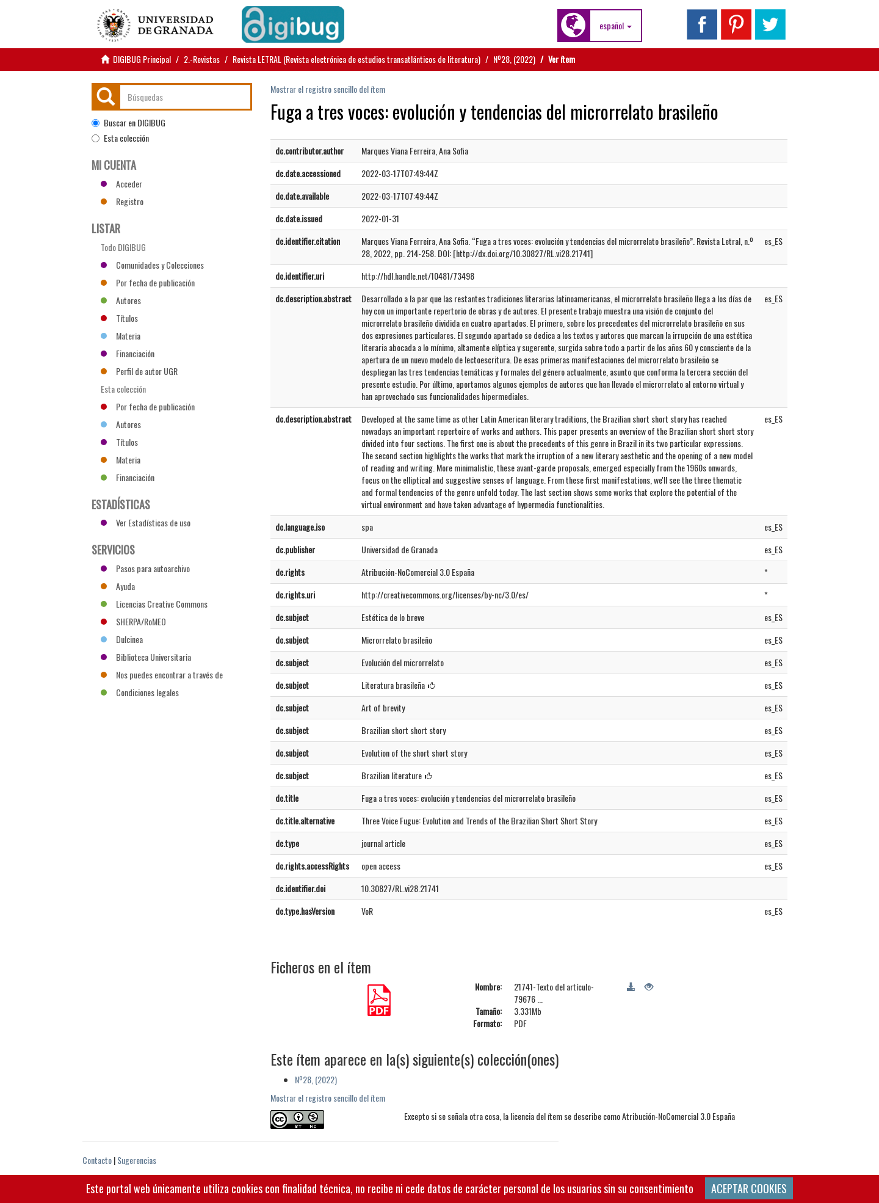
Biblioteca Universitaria (146, 656)
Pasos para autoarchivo (145, 568)
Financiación (127, 353)
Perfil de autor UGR (139, 371)
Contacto (97, 1160)
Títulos (119, 317)
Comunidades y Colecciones (152, 264)
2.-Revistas (202, 59)
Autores (121, 300)
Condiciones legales (140, 692)
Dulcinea (122, 639)
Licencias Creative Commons (154, 603)
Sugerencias (136, 1160)
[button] (615, 25)
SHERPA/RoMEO (133, 621)
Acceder (121, 183)
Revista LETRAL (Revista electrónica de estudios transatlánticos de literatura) (356, 59)
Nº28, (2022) (514, 59)
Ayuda (118, 586)
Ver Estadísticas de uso (145, 522)
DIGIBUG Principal (142, 59)
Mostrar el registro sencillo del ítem (327, 88)
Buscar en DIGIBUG (128, 123)
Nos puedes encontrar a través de (162, 674)
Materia (120, 335)
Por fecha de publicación (148, 282)
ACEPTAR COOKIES (749, 1188)
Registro (122, 201)
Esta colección (120, 138)
